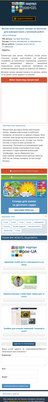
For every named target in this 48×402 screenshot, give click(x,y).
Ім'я (4, 369)
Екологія (7, 226)
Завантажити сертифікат (24, 177)
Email (5, 377)
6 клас (13, 222)
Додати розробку (25, 19)
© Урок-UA (11, 394)
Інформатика (39, 222)
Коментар (7, 355)
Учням (17, 231)
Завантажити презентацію (24, 171)
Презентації (8, 231)
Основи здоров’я (19, 226)
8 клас (28, 222)
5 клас (6, 222)
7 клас (21, 222)
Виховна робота (34, 226)
